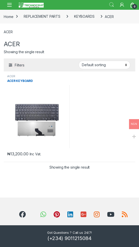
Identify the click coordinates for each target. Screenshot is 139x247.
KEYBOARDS (84, 16)
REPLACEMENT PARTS (42, 16)
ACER (11, 76)
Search (111, 4)
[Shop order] (104, 65)
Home (8, 16)
